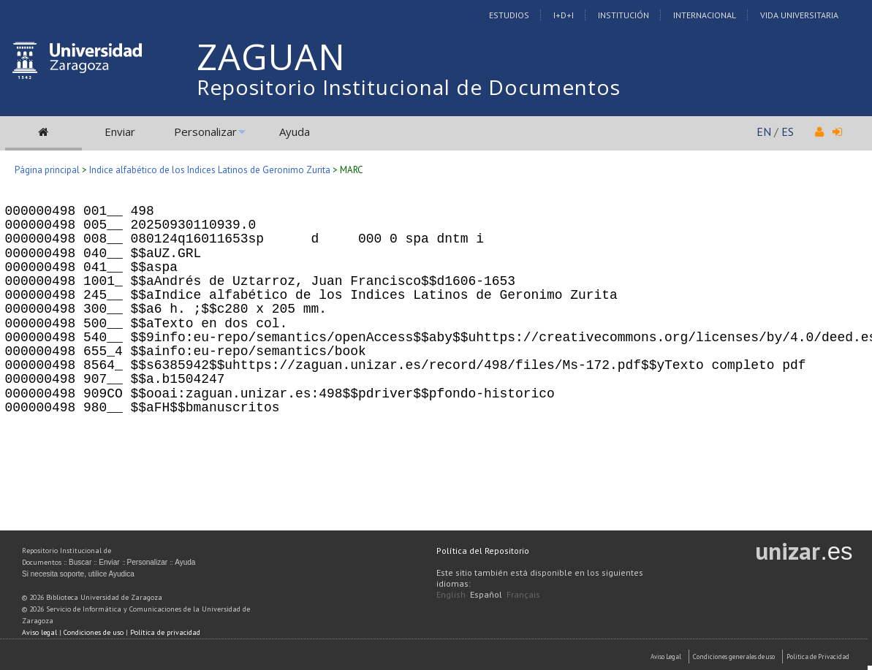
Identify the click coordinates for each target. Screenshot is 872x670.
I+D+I (563, 14)
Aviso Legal (666, 656)
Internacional (704, 14)
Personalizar (205, 131)
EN (764, 131)
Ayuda (294, 131)
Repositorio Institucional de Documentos (409, 87)
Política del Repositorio (482, 550)
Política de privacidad (165, 632)
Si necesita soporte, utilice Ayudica (78, 574)
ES (787, 131)
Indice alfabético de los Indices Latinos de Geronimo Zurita (209, 170)
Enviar (120, 131)
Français (523, 594)
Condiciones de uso (94, 632)
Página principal (47, 170)
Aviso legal (39, 632)
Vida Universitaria (799, 14)
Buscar (80, 562)
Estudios (509, 14)
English (451, 594)
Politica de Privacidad (817, 656)
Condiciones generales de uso (734, 656)
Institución (623, 14)
